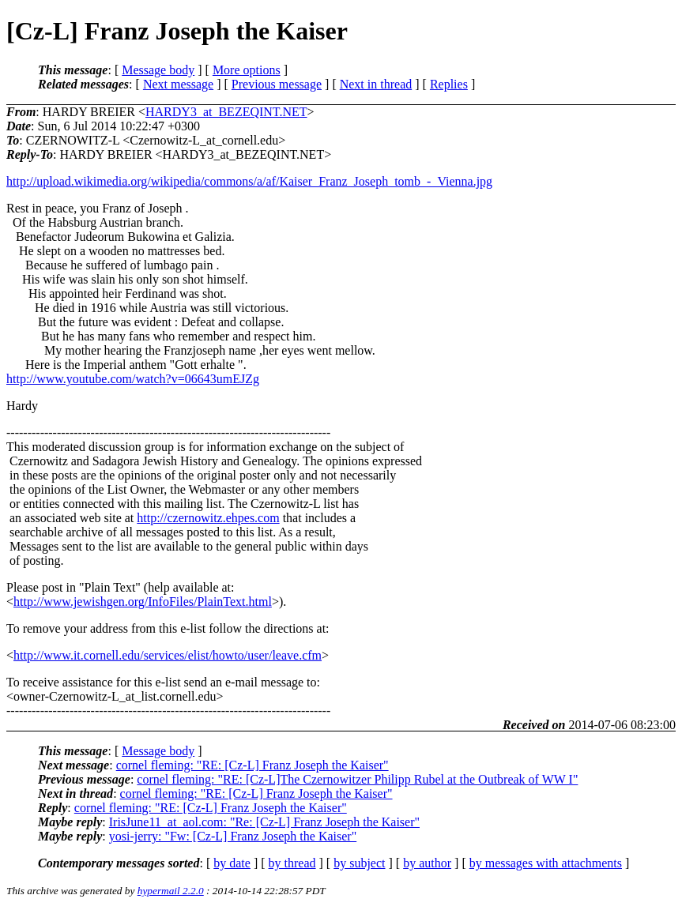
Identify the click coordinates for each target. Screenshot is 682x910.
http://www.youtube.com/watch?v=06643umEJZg (132, 378)
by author (427, 863)
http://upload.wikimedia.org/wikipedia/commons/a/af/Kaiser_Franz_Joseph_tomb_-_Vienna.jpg (249, 181)
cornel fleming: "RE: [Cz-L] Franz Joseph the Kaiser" (252, 765)
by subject (359, 863)
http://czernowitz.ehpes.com (208, 518)
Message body (158, 70)
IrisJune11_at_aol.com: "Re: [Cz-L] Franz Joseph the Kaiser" (264, 822)
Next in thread (376, 84)
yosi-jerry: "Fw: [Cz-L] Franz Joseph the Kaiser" (232, 836)
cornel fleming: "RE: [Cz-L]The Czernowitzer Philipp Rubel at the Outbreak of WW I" (357, 779)
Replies (449, 84)
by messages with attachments (545, 863)
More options (247, 70)
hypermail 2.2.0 (171, 891)
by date (232, 863)
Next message (178, 84)
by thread (292, 863)
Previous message (277, 84)
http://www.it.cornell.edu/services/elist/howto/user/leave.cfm (167, 655)
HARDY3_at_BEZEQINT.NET (226, 111)
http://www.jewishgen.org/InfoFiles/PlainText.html (142, 601)
